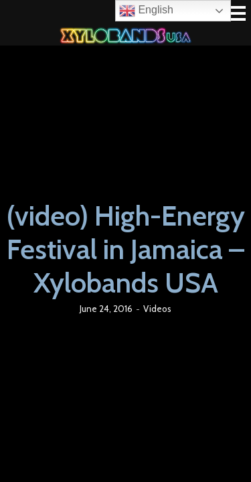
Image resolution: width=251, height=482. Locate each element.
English (146, 11)
